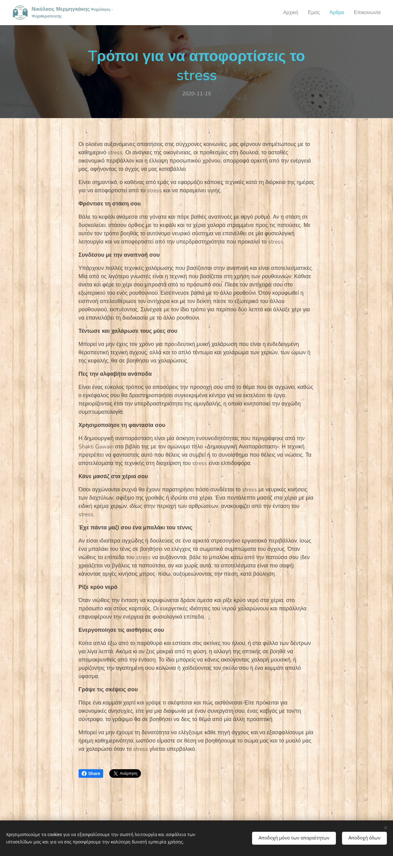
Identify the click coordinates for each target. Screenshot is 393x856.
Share (91, 773)
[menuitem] (286, 12)
